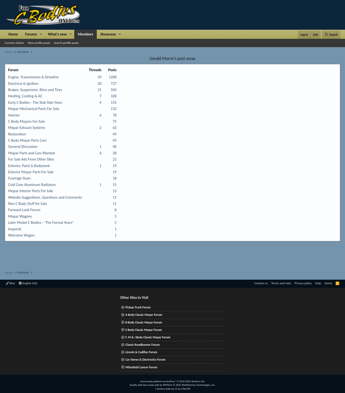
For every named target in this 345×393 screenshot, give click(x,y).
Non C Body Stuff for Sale (27, 203)
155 (113, 102)
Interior (14, 115)
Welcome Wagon (21, 235)
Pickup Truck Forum (137, 307)
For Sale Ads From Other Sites (31, 159)
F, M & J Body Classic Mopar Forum (147, 337)
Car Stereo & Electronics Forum (145, 359)
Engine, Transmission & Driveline (33, 77)
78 (114, 115)
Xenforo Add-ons (173, 388)
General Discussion (23, 146)
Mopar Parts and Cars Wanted (31, 153)
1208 (112, 77)
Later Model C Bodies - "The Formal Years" (41, 222)
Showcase (108, 34)
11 (114, 197)
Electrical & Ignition (23, 83)
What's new (57, 34)
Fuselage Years (19, 178)
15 (114, 184)
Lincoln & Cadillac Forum (141, 352)
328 (113, 96)
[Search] (331, 35)
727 (113, 83)
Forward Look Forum (24, 210)
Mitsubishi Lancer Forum (141, 367)
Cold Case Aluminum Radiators (32, 184)
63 (114, 127)
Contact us (261, 283)
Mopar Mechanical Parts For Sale (33, 108)
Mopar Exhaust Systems (26, 127)
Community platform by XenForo (172, 381)
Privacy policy (303, 283)
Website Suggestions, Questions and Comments (45, 197)
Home (13, 34)
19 (114, 165)
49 (114, 134)
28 (114, 153)
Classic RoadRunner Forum (142, 345)
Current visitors (14, 43)
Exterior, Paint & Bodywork (29, 165)
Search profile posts (66, 43)
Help (318, 283)
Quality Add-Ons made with (145, 385)
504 (113, 89)
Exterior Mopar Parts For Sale (31, 172)
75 (114, 121)
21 (99, 89)
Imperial (14, 229)
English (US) (28, 283)
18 (114, 178)
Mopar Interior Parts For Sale (30, 191)
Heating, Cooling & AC (25, 96)
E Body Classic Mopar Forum (143, 330)
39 (99, 77)
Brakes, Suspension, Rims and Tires (35, 89)
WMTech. (189, 385)
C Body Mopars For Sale (26, 121)
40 (114, 146)
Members (85, 34)
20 (99, 83)
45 (114, 140)
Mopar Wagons (20, 216)
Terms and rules (281, 283)
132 (113, 108)
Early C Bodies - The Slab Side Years (35, 102)
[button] (40, 34)
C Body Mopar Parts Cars (27, 140)
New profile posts (39, 43)
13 (114, 191)
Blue (10, 283)
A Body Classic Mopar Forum (143, 315)
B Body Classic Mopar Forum (143, 322)
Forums (31, 34)
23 (114, 159)
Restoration (17, 134)
